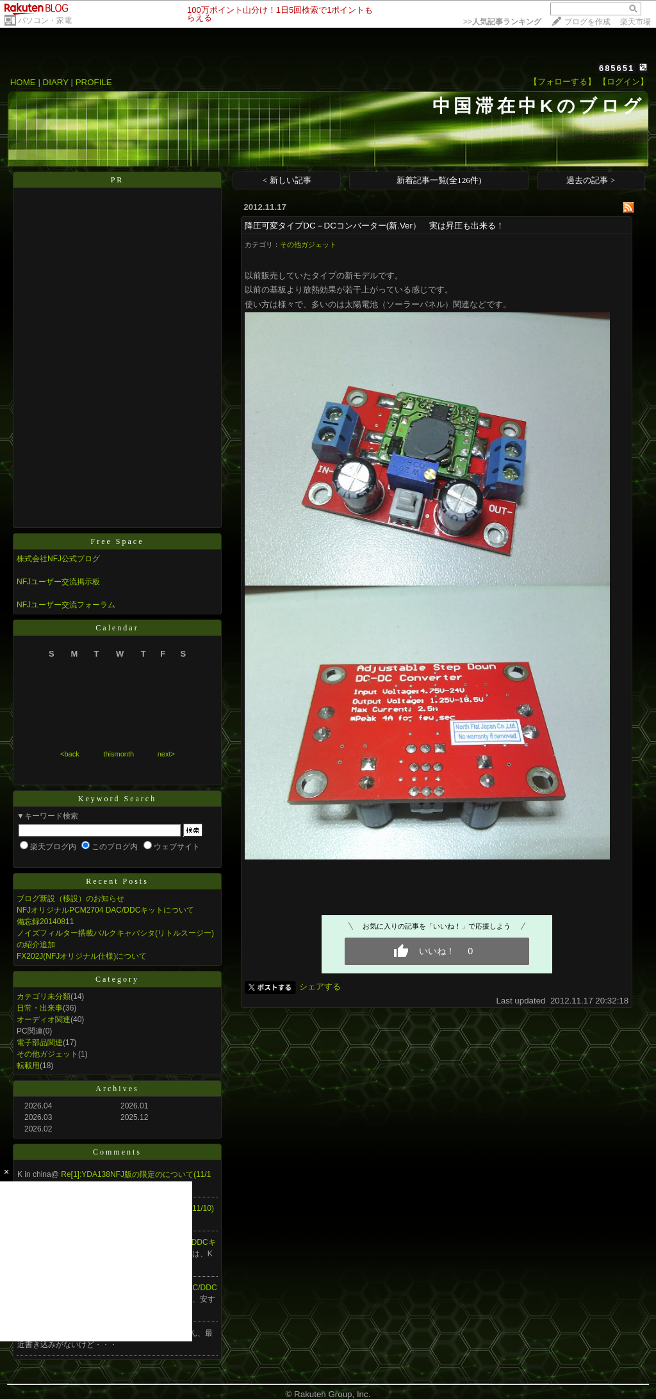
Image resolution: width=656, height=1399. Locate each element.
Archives (116, 1088)
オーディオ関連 (43, 1019)
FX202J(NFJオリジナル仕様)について (82, 956)
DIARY (56, 82)
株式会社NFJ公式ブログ (58, 558)
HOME (23, 82)
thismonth (118, 754)
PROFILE (94, 82)
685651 (616, 68)
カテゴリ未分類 (43, 996)
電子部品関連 (40, 1042)
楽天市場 (635, 21)
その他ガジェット (47, 1054)
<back (69, 754)
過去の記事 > (590, 180)
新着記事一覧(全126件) (439, 180)
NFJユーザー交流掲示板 (58, 581)
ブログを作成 (587, 21)
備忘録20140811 (45, 921)
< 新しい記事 (287, 180)
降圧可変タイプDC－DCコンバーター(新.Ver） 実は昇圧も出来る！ (374, 225)
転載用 (28, 1065)
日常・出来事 (40, 1007)
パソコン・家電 (45, 20)
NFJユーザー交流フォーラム (66, 604)
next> (166, 754)
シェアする (320, 986)
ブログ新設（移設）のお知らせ (70, 898)
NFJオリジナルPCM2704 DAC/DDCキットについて (105, 910)
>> (502, 21)
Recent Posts (117, 881)
